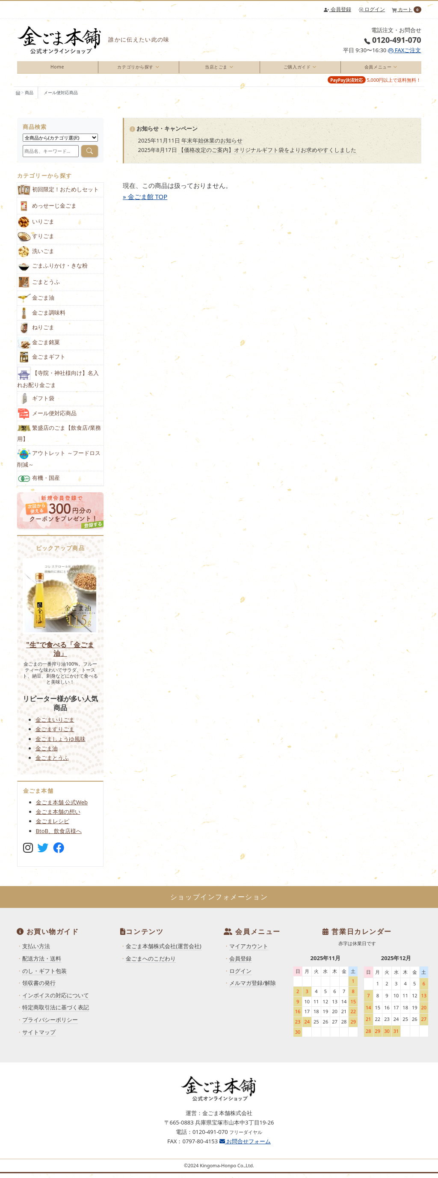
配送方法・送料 (41, 963)
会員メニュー (377, 69)
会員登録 (337, 9)
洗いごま (36, 256)
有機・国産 (38, 483)
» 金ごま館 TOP (145, 200)
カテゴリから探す (134, 69)
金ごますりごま (55, 734)
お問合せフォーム (245, 1146)
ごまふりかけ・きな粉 (52, 271)
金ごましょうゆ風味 (61, 743)
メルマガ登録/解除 (252, 987)
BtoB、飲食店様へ (59, 835)
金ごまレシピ (52, 826)
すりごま (36, 241)
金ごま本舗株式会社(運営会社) (163, 951)
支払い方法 (36, 951)
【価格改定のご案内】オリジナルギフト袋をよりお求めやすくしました (267, 154)
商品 (29, 97)
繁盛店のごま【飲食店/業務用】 (59, 437)
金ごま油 (36, 303)
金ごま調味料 (41, 317)
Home (57, 69)
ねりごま (36, 332)
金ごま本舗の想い (58, 816)
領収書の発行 (39, 987)
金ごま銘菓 (38, 347)
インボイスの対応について (55, 1000)
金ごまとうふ (52, 762)
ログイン (371, 9)
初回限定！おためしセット (58, 194)
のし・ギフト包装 (44, 975)
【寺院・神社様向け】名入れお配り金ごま (58, 382)
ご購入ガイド (296, 69)
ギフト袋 (36, 403)
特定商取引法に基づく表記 (55, 1012)
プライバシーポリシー (50, 1024)
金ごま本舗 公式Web (62, 807)
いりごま (36, 226)
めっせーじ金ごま (47, 210)
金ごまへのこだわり (151, 963)
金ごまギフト (41, 362)
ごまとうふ (38, 287)
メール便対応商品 (61, 97)
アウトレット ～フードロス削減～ (59, 462)
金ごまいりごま (55, 724)
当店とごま (214, 69)
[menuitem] (57, 69)
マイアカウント (248, 951)
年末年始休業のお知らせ (212, 145)
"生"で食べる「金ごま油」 (60, 653)
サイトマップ (39, 1036)
